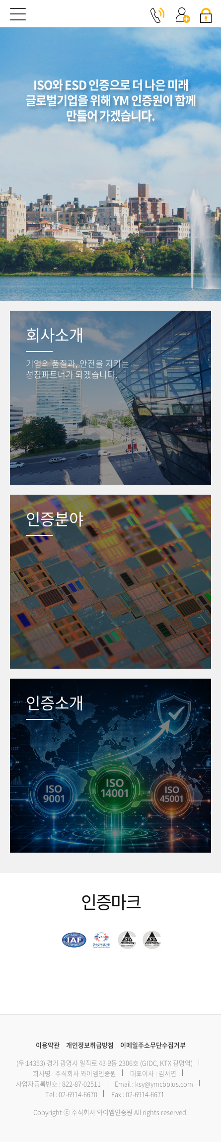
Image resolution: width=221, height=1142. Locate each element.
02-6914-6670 (78, 1094)
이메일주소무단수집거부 (153, 1045)
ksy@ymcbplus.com (164, 1083)
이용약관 (48, 1045)
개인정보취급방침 (90, 1045)
